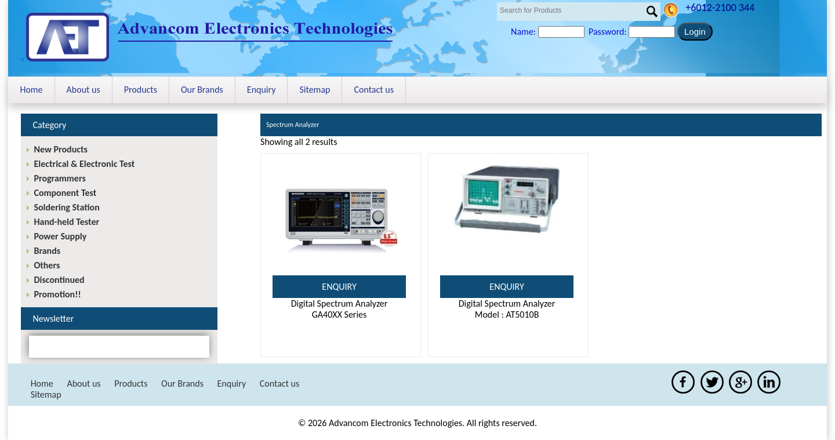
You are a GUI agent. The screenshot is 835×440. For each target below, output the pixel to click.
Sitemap (314, 89)
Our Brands (202, 89)
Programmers (59, 178)
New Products (60, 149)
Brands (47, 250)
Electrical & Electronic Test (84, 163)
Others (47, 265)
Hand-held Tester (66, 221)
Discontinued (59, 279)
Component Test (65, 192)
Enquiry (261, 89)
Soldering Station (66, 207)
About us (83, 89)
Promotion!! (57, 294)
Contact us (373, 89)
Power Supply (60, 236)
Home (31, 89)
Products (140, 89)
